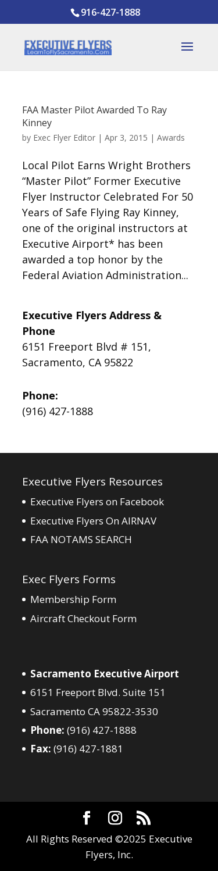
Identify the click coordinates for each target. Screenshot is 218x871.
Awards (171, 137)
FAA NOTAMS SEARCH (81, 539)
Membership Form (73, 599)
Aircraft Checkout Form (83, 618)
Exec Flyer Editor (64, 137)
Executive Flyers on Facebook (97, 501)
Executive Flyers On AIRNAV (93, 520)
